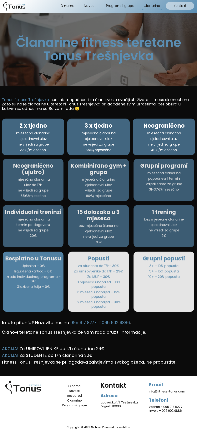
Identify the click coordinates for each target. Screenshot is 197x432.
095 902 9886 (172, 410)
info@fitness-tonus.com (167, 391)
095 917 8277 (173, 407)
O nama (67, 5)
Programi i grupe (120, 5)
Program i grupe (74, 405)
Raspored (74, 396)
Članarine (152, 5)
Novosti (90, 5)
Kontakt (180, 5)
